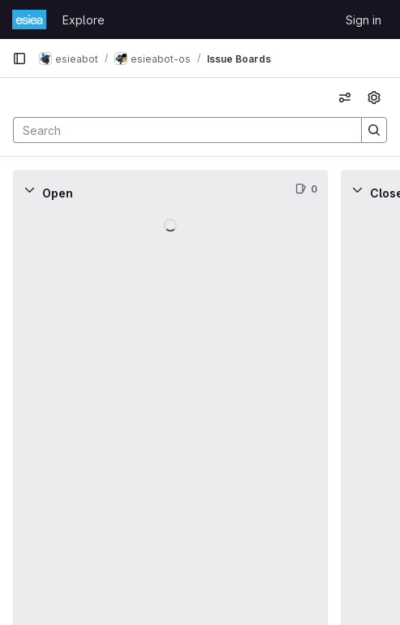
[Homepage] (29, 20)
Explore (83, 20)
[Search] (179, 130)
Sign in (363, 20)
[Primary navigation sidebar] (19, 59)
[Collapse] (29, 189)
